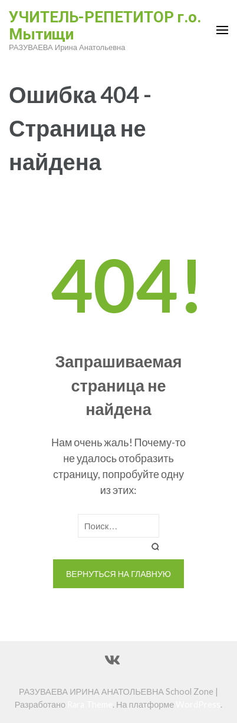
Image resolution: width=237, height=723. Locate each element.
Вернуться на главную (118, 574)
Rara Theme (90, 704)
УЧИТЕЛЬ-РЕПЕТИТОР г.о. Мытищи (105, 25)
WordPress (198, 704)
